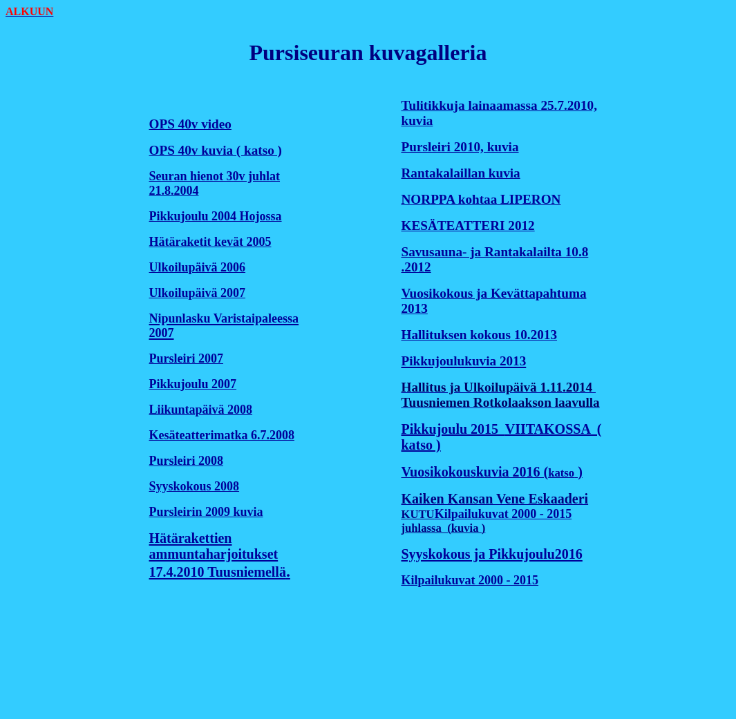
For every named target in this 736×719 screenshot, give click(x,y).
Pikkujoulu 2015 (453, 429)
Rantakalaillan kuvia (461, 173)
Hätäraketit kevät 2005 (210, 242)
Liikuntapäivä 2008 (201, 409)
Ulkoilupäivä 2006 (197, 267)
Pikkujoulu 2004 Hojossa (215, 216)
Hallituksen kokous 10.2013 (480, 334)
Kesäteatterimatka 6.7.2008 (221, 435)
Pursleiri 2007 (186, 358)
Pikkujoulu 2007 (193, 384)
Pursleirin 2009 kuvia (206, 512)
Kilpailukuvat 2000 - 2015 (503, 514)
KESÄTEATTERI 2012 (468, 225)
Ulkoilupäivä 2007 (197, 293)
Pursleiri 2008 (186, 461)
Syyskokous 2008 (194, 486)
